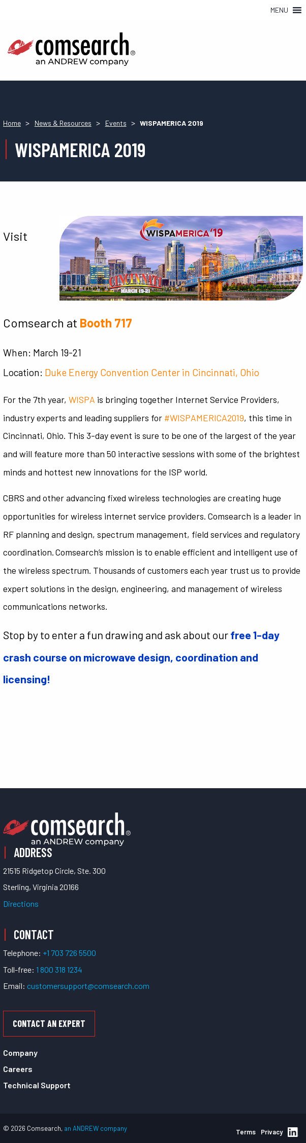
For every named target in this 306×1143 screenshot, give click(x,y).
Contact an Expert (49, 1023)
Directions (21, 903)
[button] (279, 10)
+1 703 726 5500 (69, 952)
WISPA (82, 399)
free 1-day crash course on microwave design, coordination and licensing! (141, 657)
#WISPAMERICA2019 (204, 417)
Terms (246, 1132)
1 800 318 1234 (59, 969)
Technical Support (37, 1085)
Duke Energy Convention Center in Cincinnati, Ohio (152, 372)
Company (20, 1052)
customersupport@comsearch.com (88, 985)
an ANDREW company (95, 1128)
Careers (18, 1069)
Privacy (272, 1132)
